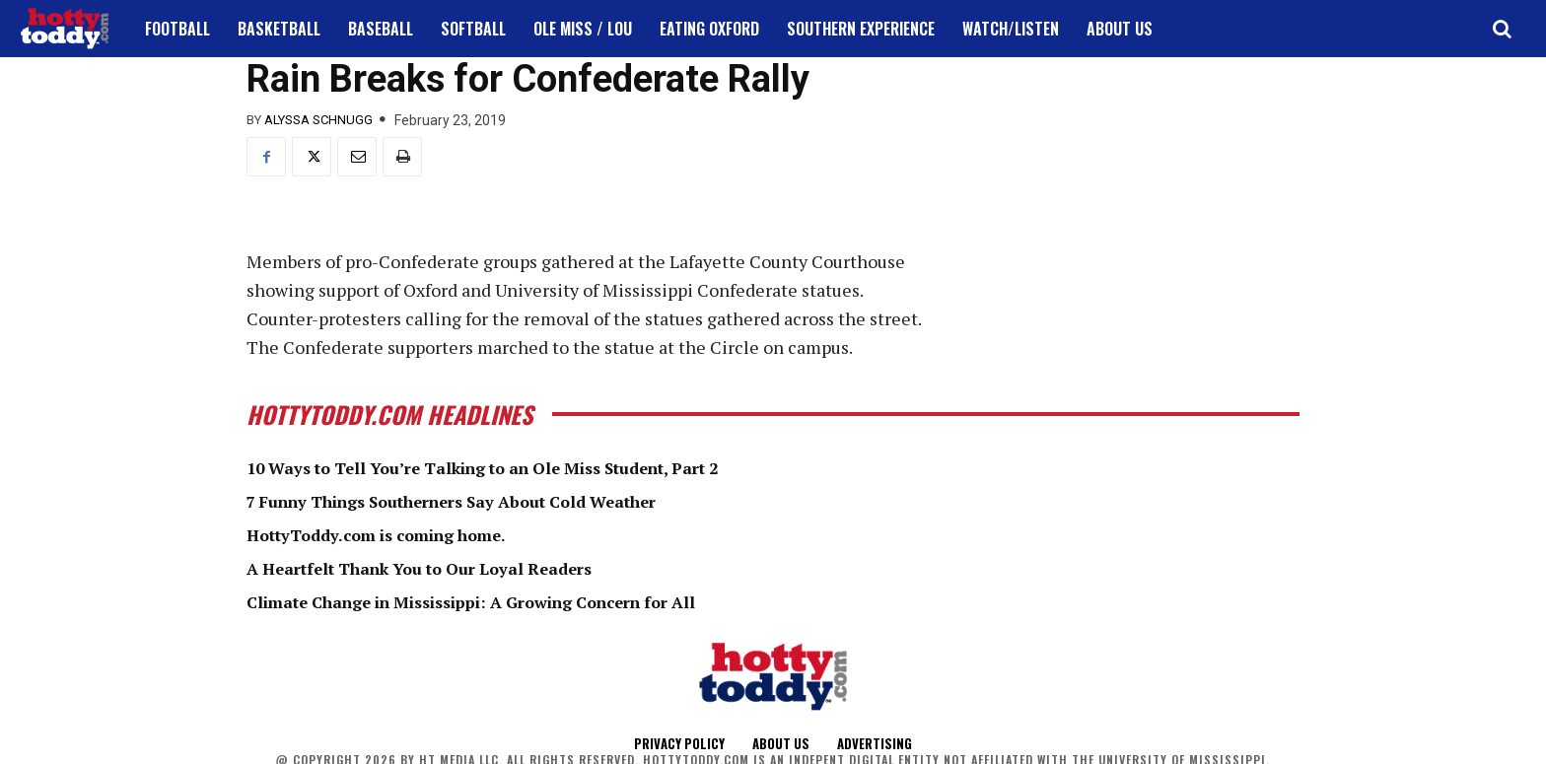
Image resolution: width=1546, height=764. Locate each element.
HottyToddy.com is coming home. (393, 534)
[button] (1501, 28)
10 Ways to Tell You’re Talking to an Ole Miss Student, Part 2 (515, 467)
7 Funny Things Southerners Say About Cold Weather (481, 501)
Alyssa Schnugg (318, 119)
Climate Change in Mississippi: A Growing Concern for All (499, 600)
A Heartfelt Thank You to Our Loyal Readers (441, 567)
